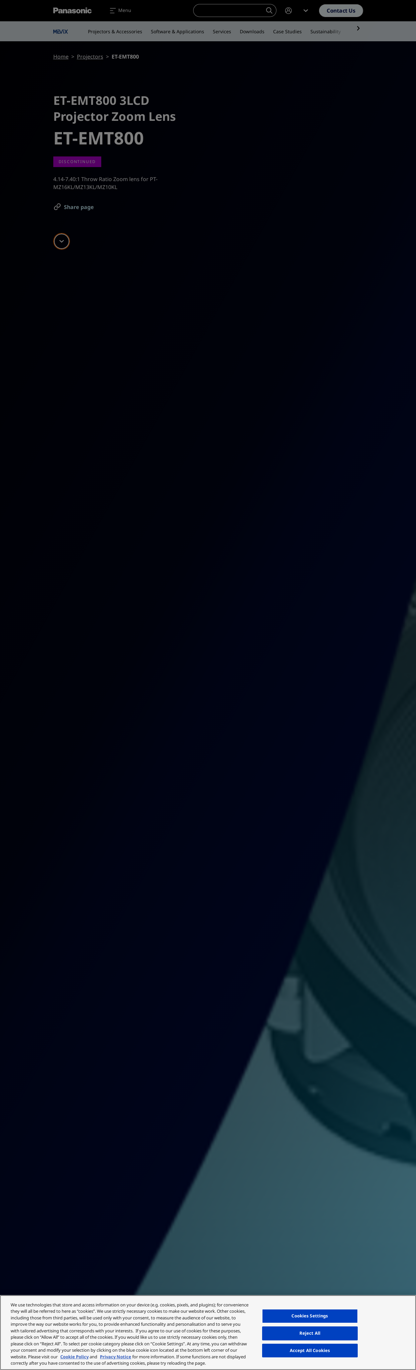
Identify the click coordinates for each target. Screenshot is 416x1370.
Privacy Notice (115, 1357)
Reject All (309, 1333)
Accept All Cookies (310, 1350)
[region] (208, 1332)
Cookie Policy (74, 1357)
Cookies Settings (309, 1316)
